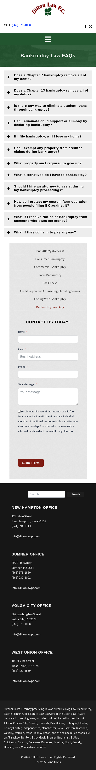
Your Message (26, 384)
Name (21, 332)
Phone (22, 367)
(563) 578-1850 (21, 25)
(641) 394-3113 (21, 526)
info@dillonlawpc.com (26, 536)
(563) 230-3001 (21, 578)
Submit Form (31, 463)
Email (21, 349)
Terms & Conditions (48, 762)
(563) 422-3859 (21, 671)
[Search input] (46, 494)
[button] (48, 77)
